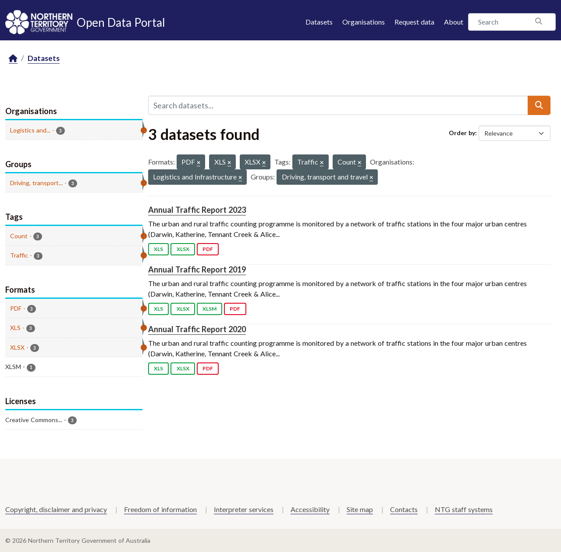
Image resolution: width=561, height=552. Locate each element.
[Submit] (539, 105)
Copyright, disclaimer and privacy (56, 509)
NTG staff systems (464, 509)
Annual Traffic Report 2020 (197, 329)
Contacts (404, 509)
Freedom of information (160, 509)
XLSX (183, 249)
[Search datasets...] (338, 105)
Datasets (319, 22)
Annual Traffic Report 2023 (197, 210)
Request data (414, 22)
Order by (462, 132)
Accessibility (310, 509)
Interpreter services (243, 509)
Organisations (363, 22)
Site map (360, 509)
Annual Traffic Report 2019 (197, 269)
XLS (158, 249)
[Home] (13, 59)
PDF (207, 249)
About (453, 22)
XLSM (209, 308)
